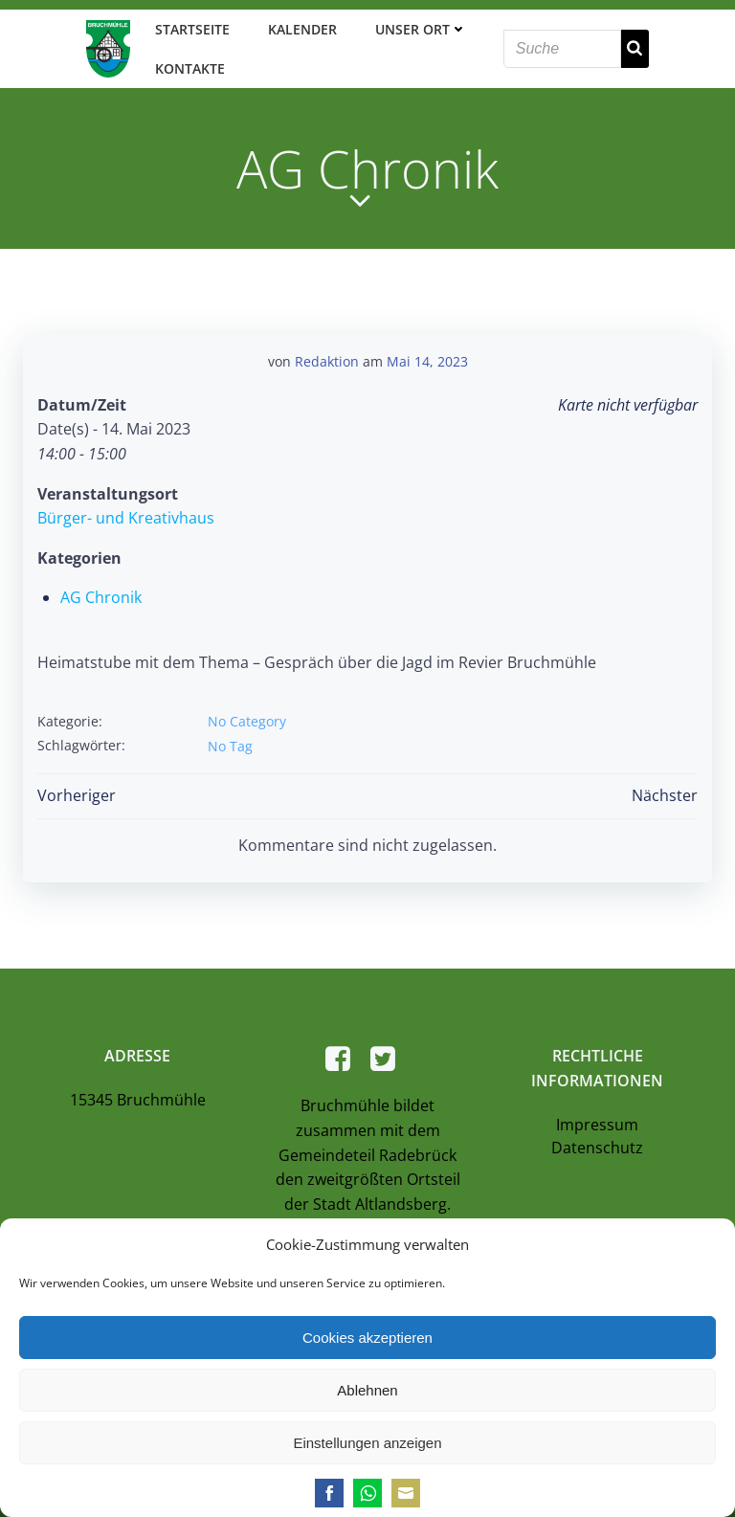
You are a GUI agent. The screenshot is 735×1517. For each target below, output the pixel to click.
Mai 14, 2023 (427, 361)
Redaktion (327, 361)
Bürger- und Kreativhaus (125, 517)
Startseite (192, 29)
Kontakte (190, 68)
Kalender (302, 29)
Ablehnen (367, 1390)
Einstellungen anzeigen (367, 1443)
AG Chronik (101, 597)
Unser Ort (421, 29)
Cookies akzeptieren (367, 1337)
